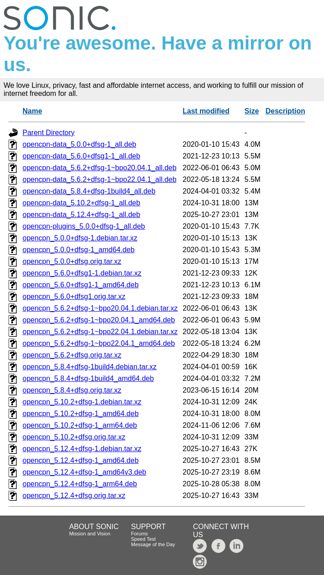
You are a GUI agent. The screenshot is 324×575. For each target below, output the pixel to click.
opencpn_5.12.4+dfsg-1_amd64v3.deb (84, 472)
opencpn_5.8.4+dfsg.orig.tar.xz (72, 390)
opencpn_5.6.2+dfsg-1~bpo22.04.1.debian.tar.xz (100, 331)
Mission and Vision (89, 533)
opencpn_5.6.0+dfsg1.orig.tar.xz (74, 296)
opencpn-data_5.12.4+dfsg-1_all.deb (81, 214)
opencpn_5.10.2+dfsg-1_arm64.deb (80, 425)
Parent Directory (49, 132)
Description (285, 111)
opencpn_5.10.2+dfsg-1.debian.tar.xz (82, 402)
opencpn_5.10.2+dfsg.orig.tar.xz (74, 437)
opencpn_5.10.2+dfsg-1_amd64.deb (81, 413)
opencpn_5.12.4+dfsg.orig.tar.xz (74, 495)
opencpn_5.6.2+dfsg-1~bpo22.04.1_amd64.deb (99, 343)
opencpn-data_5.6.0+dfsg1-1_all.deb (81, 156)
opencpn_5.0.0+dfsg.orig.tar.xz (72, 261)
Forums (139, 533)
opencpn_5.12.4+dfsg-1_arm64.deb (80, 484)
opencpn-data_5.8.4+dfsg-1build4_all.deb (89, 191)
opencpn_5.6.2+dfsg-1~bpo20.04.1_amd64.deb (99, 320)
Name (32, 111)
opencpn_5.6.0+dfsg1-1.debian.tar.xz (82, 273)
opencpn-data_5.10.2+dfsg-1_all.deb (81, 203)
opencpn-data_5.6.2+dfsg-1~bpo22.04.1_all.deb (100, 179)
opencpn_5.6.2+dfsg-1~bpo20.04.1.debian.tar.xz (100, 308)
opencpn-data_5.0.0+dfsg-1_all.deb (79, 144)
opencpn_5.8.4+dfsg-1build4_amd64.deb (88, 378)
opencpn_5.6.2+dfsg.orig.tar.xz (72, 355)
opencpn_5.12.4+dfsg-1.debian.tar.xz (82, 449)
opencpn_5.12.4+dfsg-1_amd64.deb (81, 460)
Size (252, 111)
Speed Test (143, 539)
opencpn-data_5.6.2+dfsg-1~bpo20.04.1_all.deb (100, 168)
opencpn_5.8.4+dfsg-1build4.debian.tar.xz (90, 367)
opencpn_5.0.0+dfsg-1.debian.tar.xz (80, 238)
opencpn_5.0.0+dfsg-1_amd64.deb (79, 250)
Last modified (206, 111)
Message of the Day (153, 544)
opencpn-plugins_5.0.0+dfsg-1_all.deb (84, 226)
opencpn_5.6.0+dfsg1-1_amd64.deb (81, 285)
